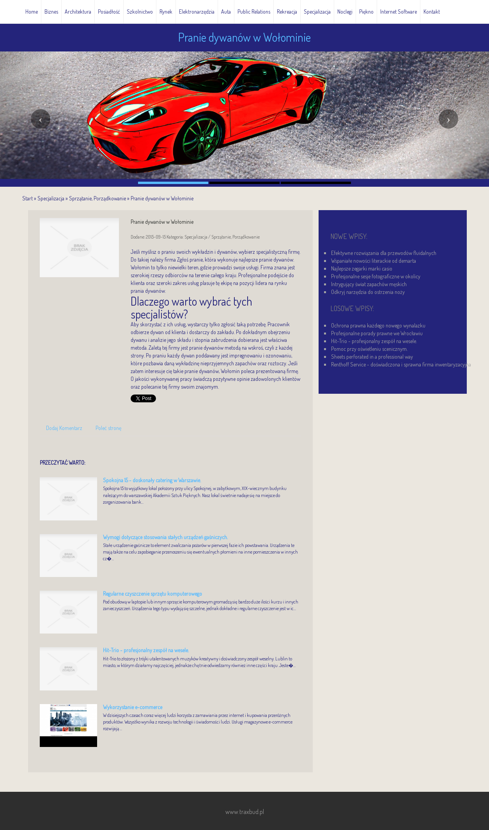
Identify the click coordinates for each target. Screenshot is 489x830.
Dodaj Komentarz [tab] (64, 428)
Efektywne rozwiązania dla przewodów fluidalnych (383, 253)
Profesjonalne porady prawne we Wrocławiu (377, 333)
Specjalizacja (50, 198)
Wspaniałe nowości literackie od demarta (373, 260)
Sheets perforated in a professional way (372, 356)
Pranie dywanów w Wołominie (162, 198)
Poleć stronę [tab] (108, 428)
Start (27, 198)
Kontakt (431, 11)
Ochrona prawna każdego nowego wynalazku (378, 325)
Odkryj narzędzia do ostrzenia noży (368, 291)
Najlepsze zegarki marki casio (361, 268)
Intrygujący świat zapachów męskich (369, 284)
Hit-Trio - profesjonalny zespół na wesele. (146, 650)
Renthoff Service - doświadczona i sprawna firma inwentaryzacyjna (401, 364)
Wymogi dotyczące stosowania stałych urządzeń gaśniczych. (165, 537)
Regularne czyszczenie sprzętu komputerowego (152, 593)
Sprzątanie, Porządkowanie (97, 198)
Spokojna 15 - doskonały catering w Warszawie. (152, 480)
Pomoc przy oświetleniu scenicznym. (369, 348)
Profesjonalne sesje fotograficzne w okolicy (375, 276)
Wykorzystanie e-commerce (132, 707)
